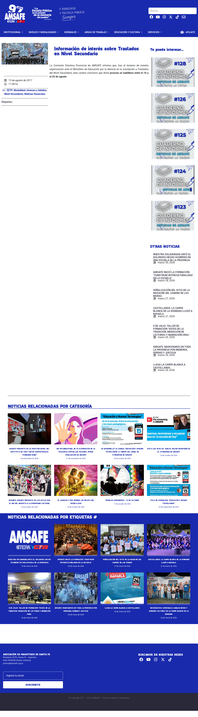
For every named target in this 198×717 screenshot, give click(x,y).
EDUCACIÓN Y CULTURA (128, 32)
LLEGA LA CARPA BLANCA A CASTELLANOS (122, 614)
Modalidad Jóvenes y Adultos (30, 90)
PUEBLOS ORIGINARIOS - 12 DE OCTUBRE (122, 500)
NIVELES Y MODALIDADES (44, 32)
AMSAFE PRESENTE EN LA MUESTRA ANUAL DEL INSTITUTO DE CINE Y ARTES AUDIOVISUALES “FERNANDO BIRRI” (29, 451)
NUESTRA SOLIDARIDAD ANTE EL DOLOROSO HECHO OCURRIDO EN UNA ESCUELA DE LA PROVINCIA (29, 565)
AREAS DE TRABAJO (97, 32)
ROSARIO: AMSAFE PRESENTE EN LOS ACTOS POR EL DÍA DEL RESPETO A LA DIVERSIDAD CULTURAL (29, 503)
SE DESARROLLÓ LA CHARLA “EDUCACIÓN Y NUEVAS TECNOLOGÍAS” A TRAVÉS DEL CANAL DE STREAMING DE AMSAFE (122, 451)
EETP (10, 90)
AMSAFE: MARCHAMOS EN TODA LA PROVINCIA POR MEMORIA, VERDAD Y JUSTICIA (76, 617)
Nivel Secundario (13, 93)
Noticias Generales (34, 93)
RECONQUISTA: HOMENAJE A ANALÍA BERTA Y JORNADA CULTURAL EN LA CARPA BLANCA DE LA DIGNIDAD (168, 617)
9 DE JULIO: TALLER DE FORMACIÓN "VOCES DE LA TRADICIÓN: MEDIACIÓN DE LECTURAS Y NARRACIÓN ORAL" (29, 617)
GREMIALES (72, 32)
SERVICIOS (155, 32)
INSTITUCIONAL (14, 32)
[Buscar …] (172, 11)
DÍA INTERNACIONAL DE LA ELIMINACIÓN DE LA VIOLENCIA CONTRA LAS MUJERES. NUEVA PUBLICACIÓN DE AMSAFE (76, 451)
